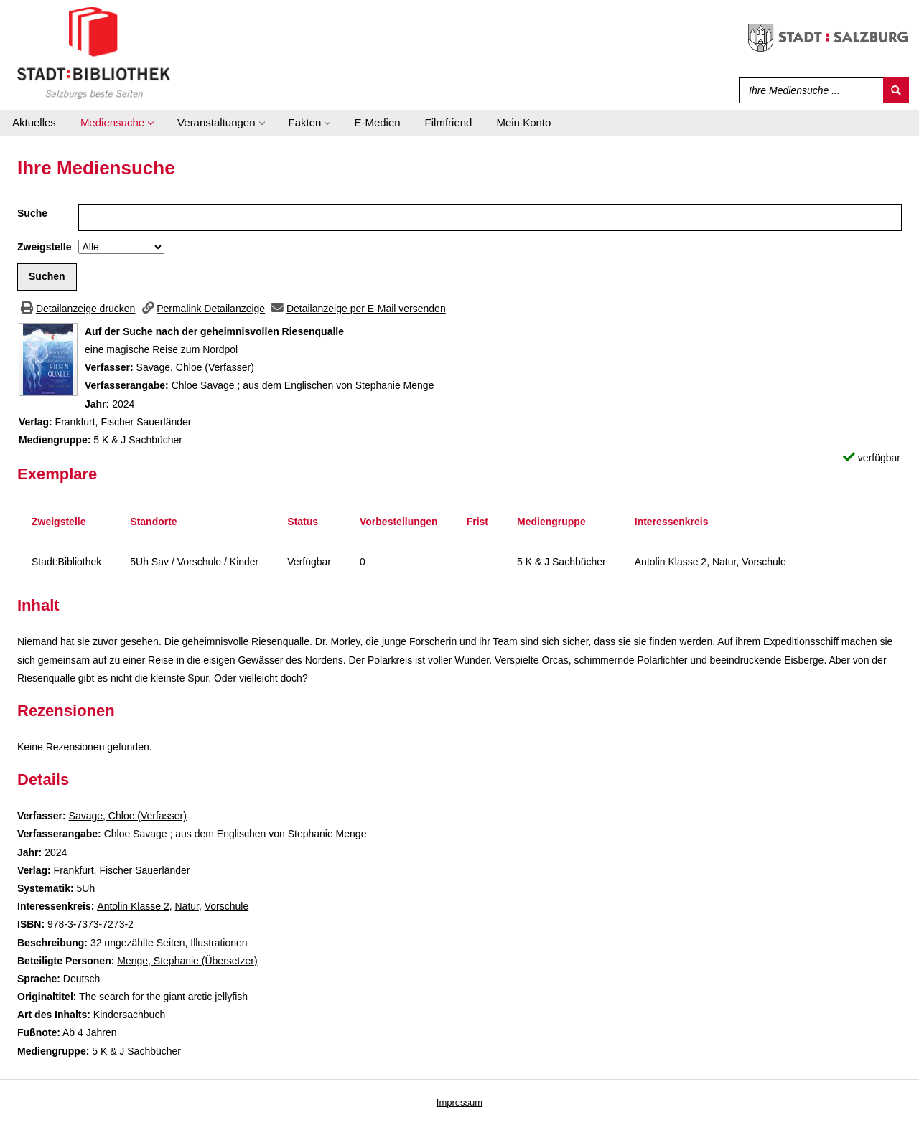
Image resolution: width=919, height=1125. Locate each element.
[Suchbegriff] (808, 90)
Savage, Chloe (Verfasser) (195, 367)
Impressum (459, 1102)
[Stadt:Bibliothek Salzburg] (93, 52)
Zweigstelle (44, 247)
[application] (116, 123)
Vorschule (226, 906)
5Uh (85, 888)
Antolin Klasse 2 (133, 906)
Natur (186, 906)
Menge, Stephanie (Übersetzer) (187, 960)
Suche (32, 213)
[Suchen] (896, 90)
